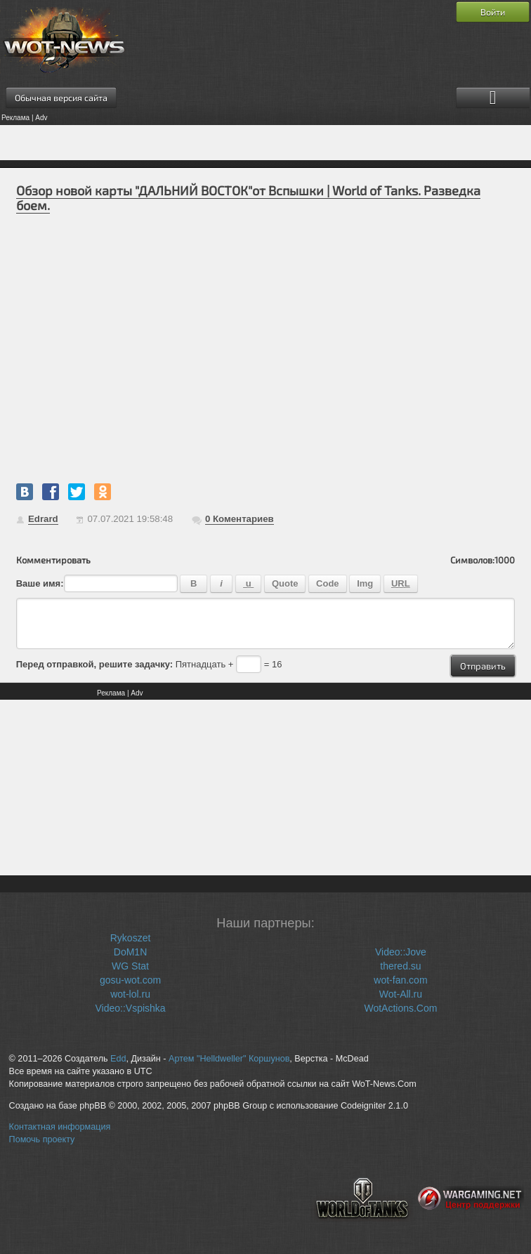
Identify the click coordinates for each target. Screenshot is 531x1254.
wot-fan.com (400, 980)
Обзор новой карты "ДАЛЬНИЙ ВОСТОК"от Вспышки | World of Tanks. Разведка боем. (248, 198)
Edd (118, 1059)
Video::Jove (400, 952)
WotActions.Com (400, 1008)
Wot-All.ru (400, 994)
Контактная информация (60, 1127)
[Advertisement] (265, 142)
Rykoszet (130, 937)
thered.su (400, 966)
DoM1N (130, 952)
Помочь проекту (42, 1139)
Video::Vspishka (130, 1008)
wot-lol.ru (130, 994)
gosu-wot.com (130, 980)
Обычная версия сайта (61, 97)
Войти (492, 12)
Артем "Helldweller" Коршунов (229, 1059)
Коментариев (239, 519)
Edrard (43, 519)
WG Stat (130, 966)
